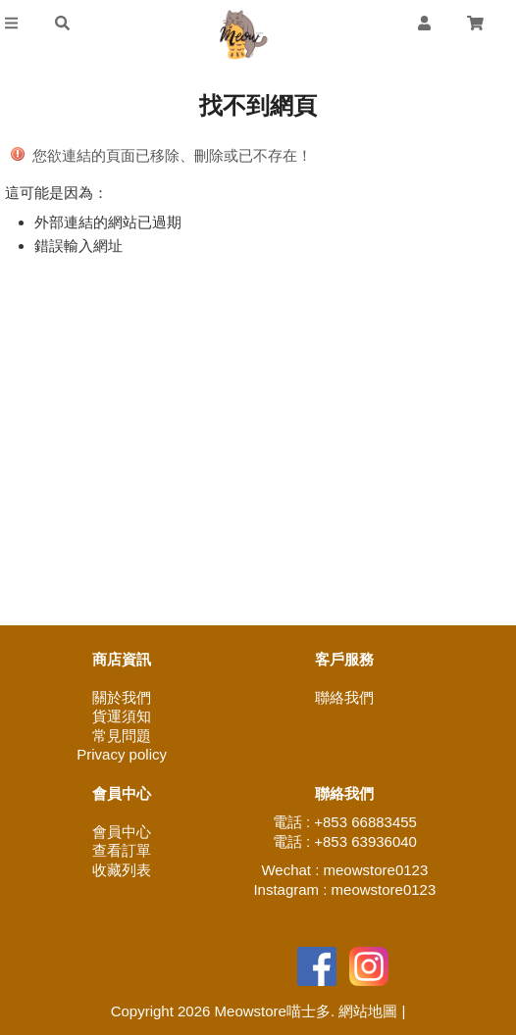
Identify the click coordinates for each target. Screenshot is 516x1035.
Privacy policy (122, 754)
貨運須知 (121, 716)
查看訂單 (121, 850)
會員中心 (121, 831)
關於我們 (121, 697)
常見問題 (121, 735)
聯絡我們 (344, 697)
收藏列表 (121, 870)
